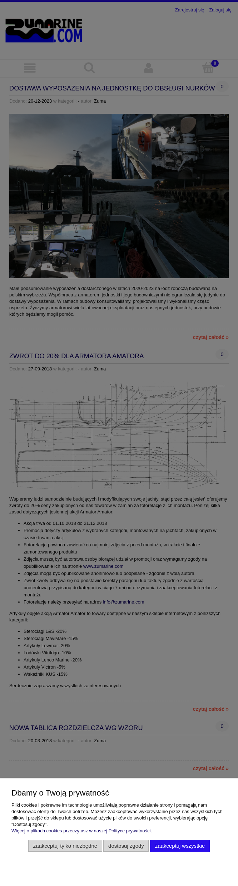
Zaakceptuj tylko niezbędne (65, 846)
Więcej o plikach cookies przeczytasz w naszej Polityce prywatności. (81, 830)
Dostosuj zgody (126, 846)
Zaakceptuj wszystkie (180, 846)
